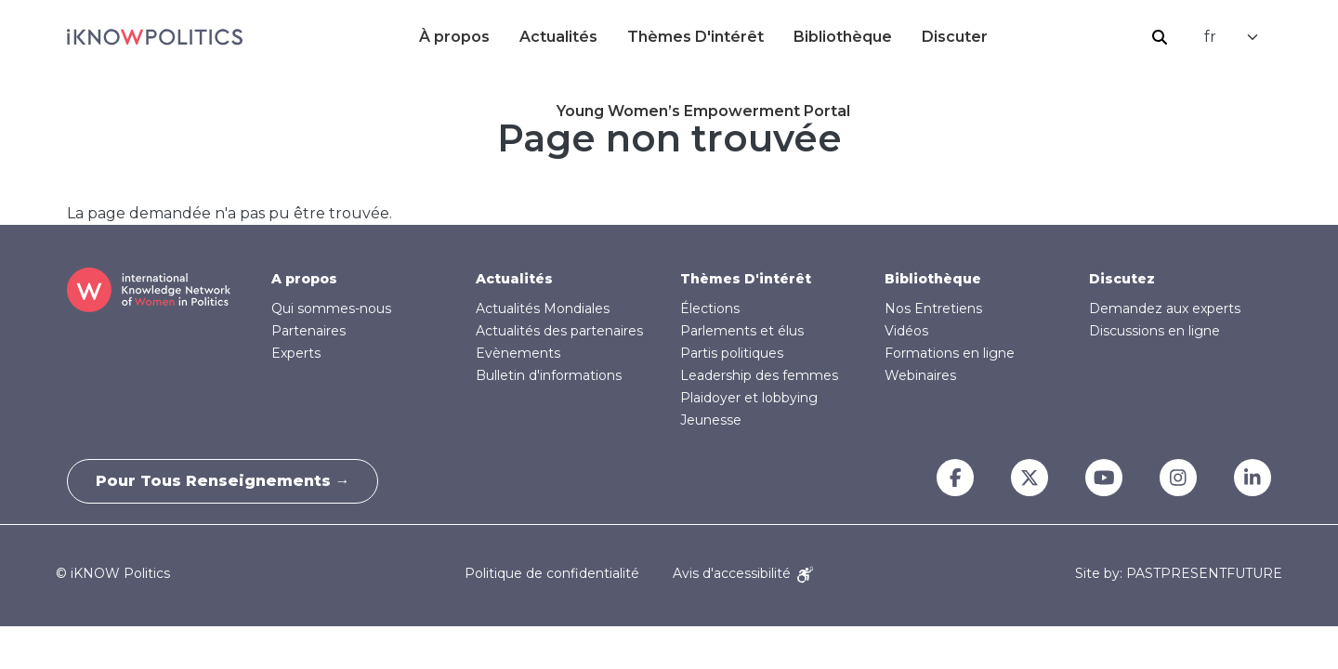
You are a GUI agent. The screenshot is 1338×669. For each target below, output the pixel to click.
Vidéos (906, 330)
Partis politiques (731, 353)
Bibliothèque (843, 37)
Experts (296, 353)
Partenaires (308, 330)
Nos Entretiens (933, 308)
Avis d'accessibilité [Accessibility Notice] (743, 573)
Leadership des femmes (759, 375)
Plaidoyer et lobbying (749, 397)
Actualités (558, 37)
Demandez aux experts (1164, 308)
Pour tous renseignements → (223, 481)
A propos (304, 278)
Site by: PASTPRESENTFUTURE (1178, 574)
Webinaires (920, 375)
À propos (454, 37)
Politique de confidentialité (552, 573)
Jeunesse (710, 420)
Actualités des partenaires (559, 330)
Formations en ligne (950, 353)
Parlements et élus (742, 330)
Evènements (518, 353)
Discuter (955, 37)
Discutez (1122, 278)
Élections (710, 308)
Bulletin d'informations (549, 375)
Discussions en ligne (1154, 330)
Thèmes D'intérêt (695, 37)
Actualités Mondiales (543, 308)
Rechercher (1159, 37)
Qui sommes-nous (331, 308)
